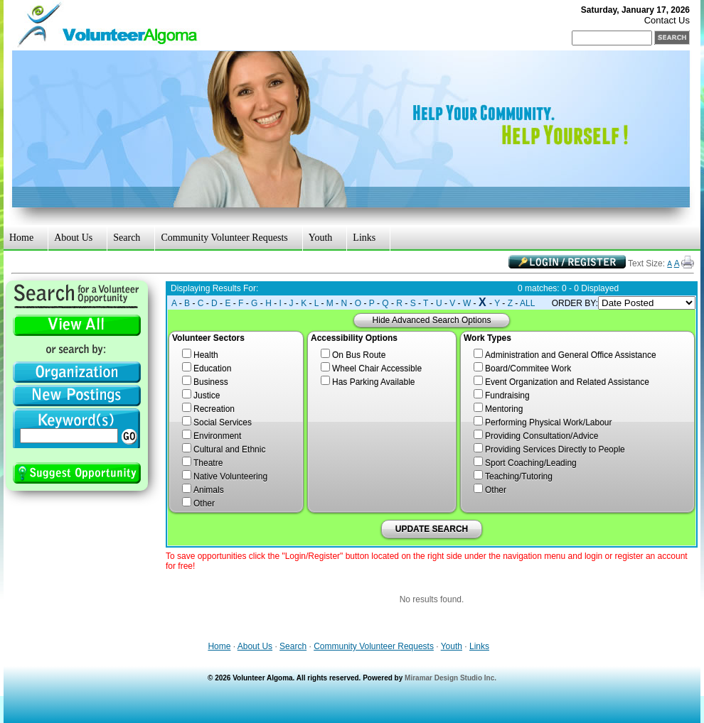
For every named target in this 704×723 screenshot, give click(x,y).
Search (126, 237)
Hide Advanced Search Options (432, 320)
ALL (527, 303)
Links (364, 237)
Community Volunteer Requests (224, 237)
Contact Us (667, 20)
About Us (73, 237)
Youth (321, 237)
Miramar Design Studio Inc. (450, 678)
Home (21, 237)
